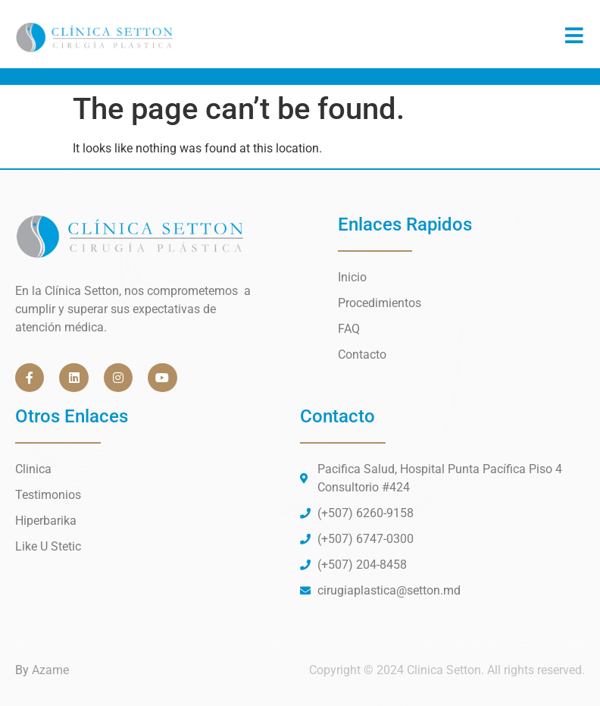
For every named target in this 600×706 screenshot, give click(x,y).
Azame (50, 670)
